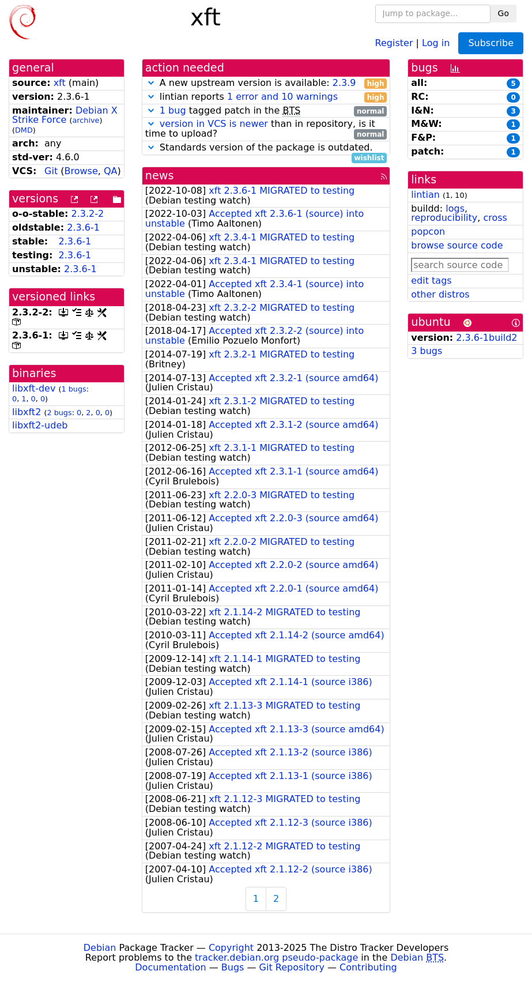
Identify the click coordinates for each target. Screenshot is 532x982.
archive (85, 120)
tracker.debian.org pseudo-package (276, 957)
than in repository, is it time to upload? (266, 129)
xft (60, 82)
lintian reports (266, 97)
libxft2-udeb (39, 425)
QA (111, 170)
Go (503, 13)
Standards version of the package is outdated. (266, 148)
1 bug (173, 110)
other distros (440, 294)
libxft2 (26, 412)
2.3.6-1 (83, 227)
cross (495, 217)
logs (455, 208)
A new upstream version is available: (266, 83)
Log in (436, 42)
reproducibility (444, 217)
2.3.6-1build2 (486, 337)
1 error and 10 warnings (282, 96)
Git (51, 170)
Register (394, 42)
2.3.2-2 (87, 213)
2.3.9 (344, 82)
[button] (151, 82)
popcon (428, 231)
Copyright (231, 947)
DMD (24, 130)
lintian (425, 194)
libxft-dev (33, 388)
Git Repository (292, 967)
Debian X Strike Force (65, 115)
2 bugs (59, 412)
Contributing (368, 967)
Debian (100, 947)
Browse (81, 170)
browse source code (457, 245)
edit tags (431, 280)
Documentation (170, 967)
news (159, 175)
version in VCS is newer (214, 123)
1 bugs (73, 389)
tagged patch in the (266, 111)
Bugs (232, 967)
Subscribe (491, 42)
